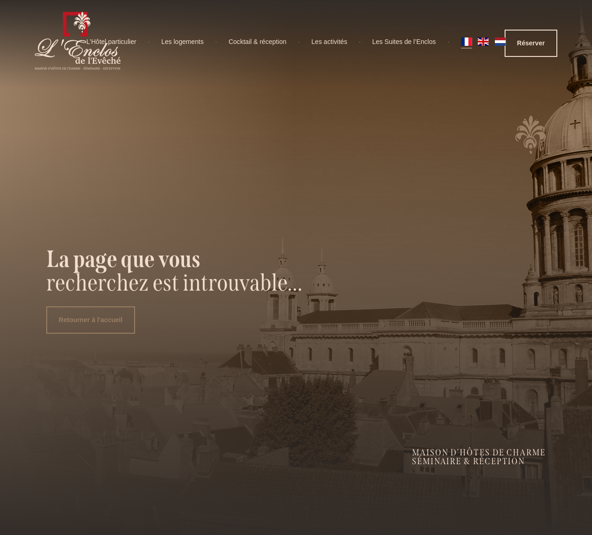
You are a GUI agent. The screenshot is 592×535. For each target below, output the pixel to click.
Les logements (182, 41)
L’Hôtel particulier (111, 41)
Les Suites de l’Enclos (404, 41)
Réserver (531, 43)
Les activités (329, 41)
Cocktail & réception (257, 41)
